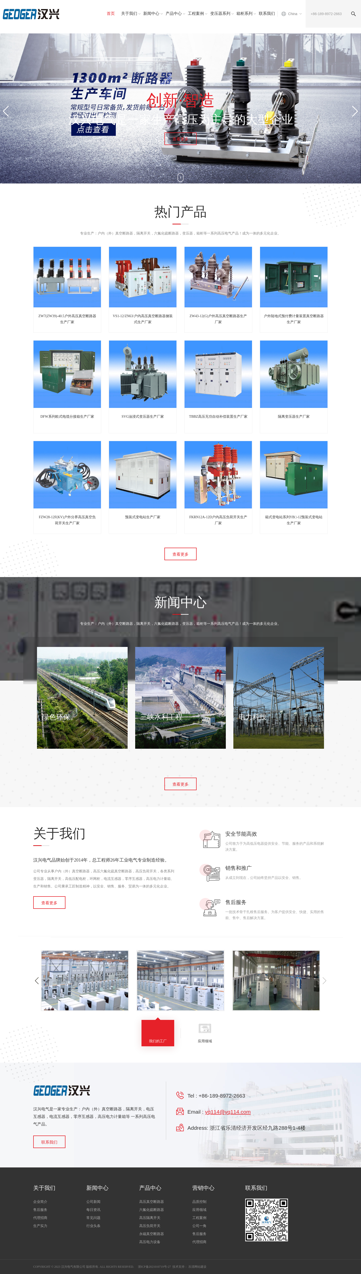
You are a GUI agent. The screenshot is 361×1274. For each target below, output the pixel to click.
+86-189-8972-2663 (222, 1096)
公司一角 (199, 1226)
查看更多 (180, 139)
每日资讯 (93, 1210)
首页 (111, 13)
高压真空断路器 (151, 1202)
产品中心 (174, 13)
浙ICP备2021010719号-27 (154, 1266)
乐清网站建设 (197, 1266)
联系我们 (267, 13)
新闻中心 (151, 13)
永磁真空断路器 (151, 1234)
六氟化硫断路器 (151, 1210)
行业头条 (93, 1226)
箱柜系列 (244, 13)
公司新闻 (93, 1202)
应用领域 (199, 1210)
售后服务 (40, 1210)
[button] (355, 111)
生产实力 (40, 1226)
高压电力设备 (149, 1242)
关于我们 (129, 13)
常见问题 (93, 1218)
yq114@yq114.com (228, 1112)
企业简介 (40, 1202)
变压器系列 (220, 13)
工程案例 (196, 13)
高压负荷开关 (149, 1226)
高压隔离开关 (149, 1218)
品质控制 (199, 1202)
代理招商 (40, 1218)
